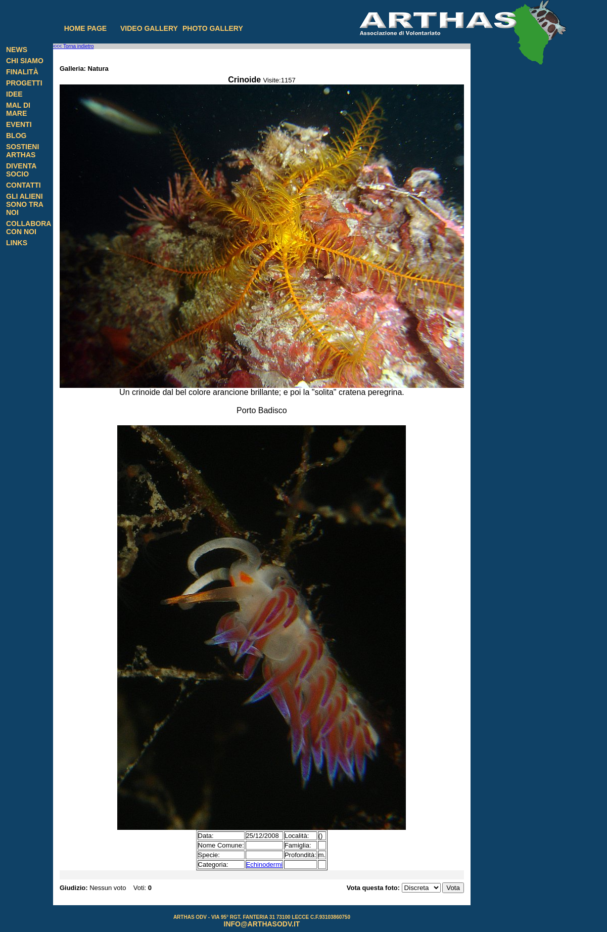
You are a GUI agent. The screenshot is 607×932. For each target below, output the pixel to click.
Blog (16, 135)
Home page (85, 28)
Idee (14, 94)
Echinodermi (264, 864)
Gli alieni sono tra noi (24, 204)
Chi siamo (24, 61)
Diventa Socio (21, 170)
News (16, 50)
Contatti (23, 185)
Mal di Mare (18, 109)
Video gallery (149, 28)
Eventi (19, 124)
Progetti (24, 83)
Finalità (22, 72)
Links (16, 243)
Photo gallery (212, 28)
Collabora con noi (28, 227)
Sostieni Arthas (22, 151)
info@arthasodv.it (262, 924)
